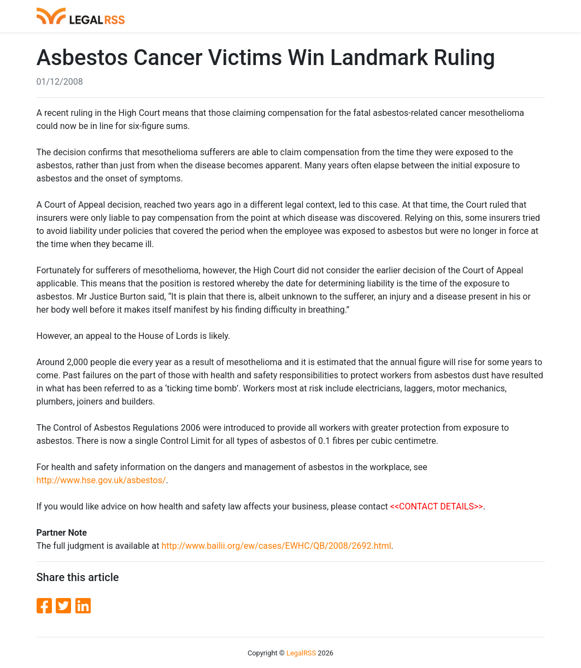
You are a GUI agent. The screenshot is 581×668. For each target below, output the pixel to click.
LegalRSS (301, 653)
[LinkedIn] (83, 606)
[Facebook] (46, 606)
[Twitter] (65, 606)
